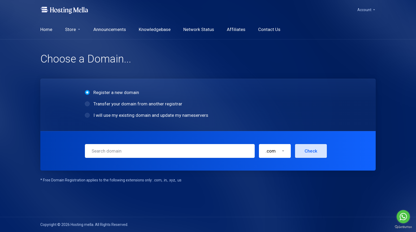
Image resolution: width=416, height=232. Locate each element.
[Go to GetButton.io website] (403, 226)
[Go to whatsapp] (403, 216)
